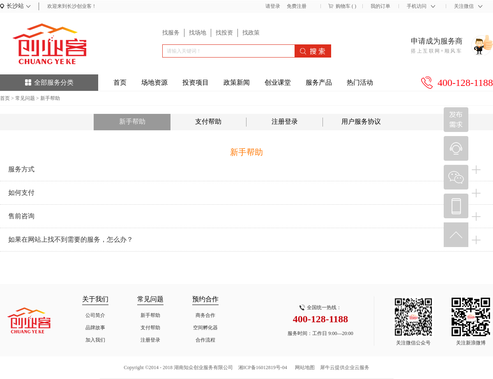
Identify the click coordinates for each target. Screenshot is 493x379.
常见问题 (25, 98)
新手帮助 (50, 98)
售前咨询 (21, 216)
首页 (120, 82)
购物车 (343, 6)
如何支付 (21, 192)
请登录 (272, 6)
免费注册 (296, 6)
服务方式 (21, 169)
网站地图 (304, 367)
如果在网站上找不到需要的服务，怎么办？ (70, 239)
